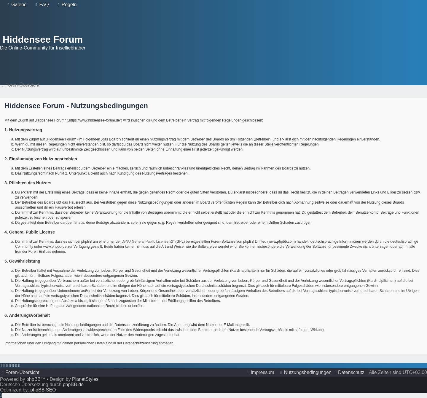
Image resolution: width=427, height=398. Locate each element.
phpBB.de (73, 384)
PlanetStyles (85, 379)
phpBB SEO (43, 389)
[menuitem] (16, 5)
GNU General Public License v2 (148, 241)
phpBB (33, 379)
